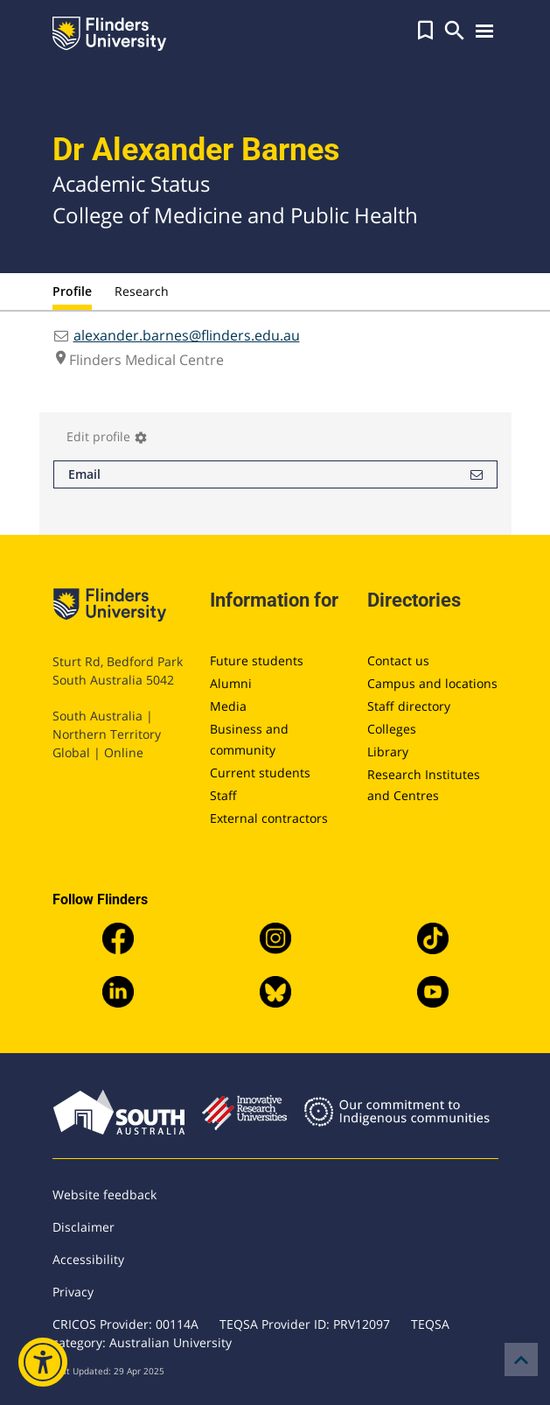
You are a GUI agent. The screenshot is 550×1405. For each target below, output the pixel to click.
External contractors (269, 818)
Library (387, 751)
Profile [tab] (72, 291)
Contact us (398, 660)
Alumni (231, 683)
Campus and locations (432, 683)
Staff (223, 795)
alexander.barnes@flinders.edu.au (186, 335)
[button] (425, 30)
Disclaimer (83, 1227)
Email (275, 474)
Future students (256, 660)
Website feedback (104, 1194)
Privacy (73, 1291)
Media (228, 706)
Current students (260, 772)
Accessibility (88, 1259)
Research (142, 291)
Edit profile (107, 436)
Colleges (391, 728)
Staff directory (408, 706)
